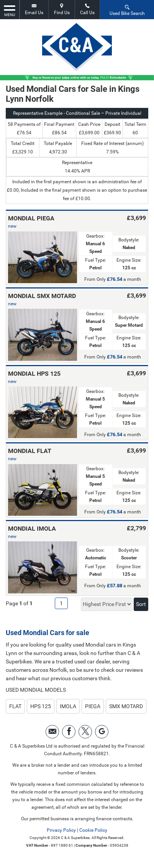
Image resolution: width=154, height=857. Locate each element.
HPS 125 (40, 706)
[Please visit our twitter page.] (85, 731)
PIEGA (92, 706)
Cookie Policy (93, 830)
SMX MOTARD (126, 706)
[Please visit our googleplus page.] (101, 731)
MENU (9, 10)
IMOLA (68, 706)
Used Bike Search (127, 9)
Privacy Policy (61, 830)
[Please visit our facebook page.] (68, 731)
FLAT (15, 706)
